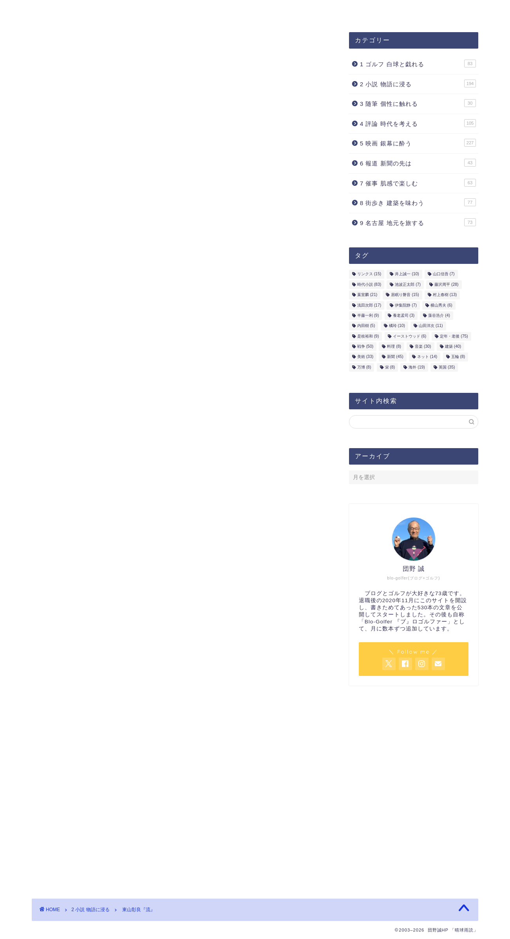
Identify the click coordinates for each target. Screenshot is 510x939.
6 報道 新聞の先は (418, 164)
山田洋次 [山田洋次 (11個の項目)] (431, 327)
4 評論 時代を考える (418, 124)
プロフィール (167, 10)
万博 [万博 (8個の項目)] (364, 368)
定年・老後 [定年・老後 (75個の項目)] (454, 337)
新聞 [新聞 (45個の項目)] (395, 358)
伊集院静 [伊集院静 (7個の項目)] (406, 306)
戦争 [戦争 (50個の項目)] (365, 347)
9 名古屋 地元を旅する (418, 223)
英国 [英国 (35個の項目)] (447, 368)
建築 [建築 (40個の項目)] (453, 347)
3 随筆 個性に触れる (418, 104)
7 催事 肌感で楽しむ (418, 183)
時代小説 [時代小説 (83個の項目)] (369, 285)
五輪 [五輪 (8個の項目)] (458, 358)
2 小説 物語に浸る (64, 49)
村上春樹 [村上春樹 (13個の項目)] (445, 296)
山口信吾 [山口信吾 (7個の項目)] (444, 275)
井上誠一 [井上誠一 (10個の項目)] (407, 275)
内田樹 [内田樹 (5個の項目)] (366, 327)
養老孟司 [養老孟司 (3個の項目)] (404, 316)
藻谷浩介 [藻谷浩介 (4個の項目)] (439, 316)
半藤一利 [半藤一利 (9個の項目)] (368, 316)
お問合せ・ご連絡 (231, 10)
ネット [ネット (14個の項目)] (427, 358)
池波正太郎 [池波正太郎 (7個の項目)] (408, 285)
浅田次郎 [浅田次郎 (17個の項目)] (369, 306)
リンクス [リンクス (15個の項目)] (369, 275)
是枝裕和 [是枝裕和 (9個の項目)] (368, 337)
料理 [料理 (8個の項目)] (394, 347)
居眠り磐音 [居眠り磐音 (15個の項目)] (405, 296)
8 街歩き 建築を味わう (418, 203)
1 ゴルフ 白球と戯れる (418, 65)
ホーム (285, 10)
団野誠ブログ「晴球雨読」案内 (85, 10)
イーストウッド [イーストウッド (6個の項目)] (410, 337)
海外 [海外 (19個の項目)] (417, 368)
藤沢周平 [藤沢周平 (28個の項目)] (446, 285)
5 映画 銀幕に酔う (418, 144)
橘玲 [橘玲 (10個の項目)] (397, 327)
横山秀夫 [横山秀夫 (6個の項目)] (441, 306)
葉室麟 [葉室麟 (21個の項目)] (367, 296)
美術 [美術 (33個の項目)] (365, 358)
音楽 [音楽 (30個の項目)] (423, 347)
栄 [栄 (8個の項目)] (390, 368)
